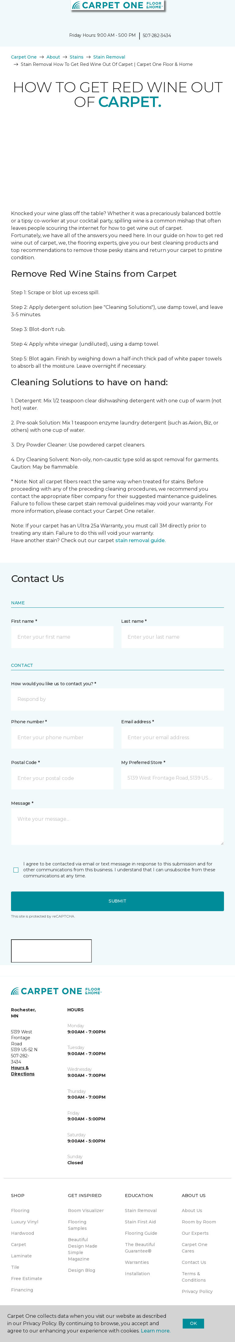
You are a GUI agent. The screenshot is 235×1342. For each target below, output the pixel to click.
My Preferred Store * (143, 762)
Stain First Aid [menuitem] (140, 1222)
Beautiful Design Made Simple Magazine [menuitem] (82, 1249)
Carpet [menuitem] (18, 1244)
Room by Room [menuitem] (199, 1222)
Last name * (134, 621)
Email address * (137, 722)
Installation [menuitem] (137, 1273)
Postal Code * (25, 762)
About (53, 57)
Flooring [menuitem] (20, 1210)
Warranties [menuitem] (137, 1262)
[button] (211, 12)
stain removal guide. (140, 540)
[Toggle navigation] (9, 12)
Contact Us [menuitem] (194, 1262)
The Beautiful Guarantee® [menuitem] (140, 1248)
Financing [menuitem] (22, 1290)
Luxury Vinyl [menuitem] (24, 1222)
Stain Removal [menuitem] (141, 1210)
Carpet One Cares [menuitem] (194, 1248)
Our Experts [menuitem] (195, 1233)
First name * (24, 621)
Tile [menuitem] (15, 1267)
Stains (77, 57)
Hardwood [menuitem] (22, 1233)
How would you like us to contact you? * (53, 684)
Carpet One (24, 57)
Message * (22, 803)
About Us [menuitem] (192, 1210)
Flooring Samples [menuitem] (77, 1225)
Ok (193, 1323)
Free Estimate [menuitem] (26, 1278)
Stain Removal (109, 57)
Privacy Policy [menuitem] (197, 1291)
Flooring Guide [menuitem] (141, 1233)
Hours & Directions (23, 1071)
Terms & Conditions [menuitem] (194, 1277)
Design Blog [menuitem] (81, 1270)
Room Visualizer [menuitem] (86, 1210)
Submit (117, 901)
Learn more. (155, 1331)
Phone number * (29, 722)
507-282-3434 (157, 35)
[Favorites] (219, 12)
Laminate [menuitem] (21, 1256)
